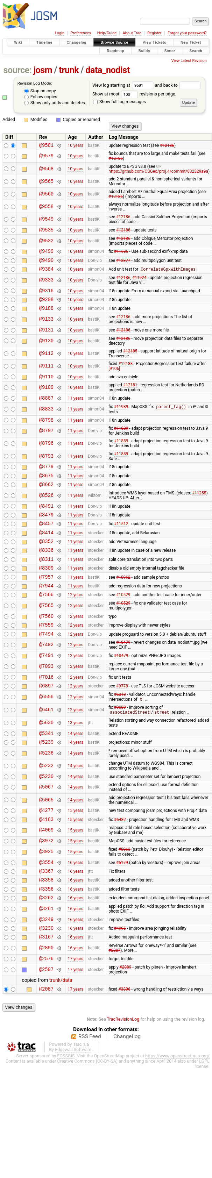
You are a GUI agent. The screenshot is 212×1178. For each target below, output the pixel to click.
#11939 (121, 418)
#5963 (124, 890)
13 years (75, 757)
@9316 (46, 296)
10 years (75, 145)
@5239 (46, 778)
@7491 (46, 687)
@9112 (46, 362)
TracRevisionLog (123, 1070)
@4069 (46, 870)
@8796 (46, 456)
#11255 (199, 509)
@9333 (46, 285)
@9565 (46, 182)
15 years (75, 849)
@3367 (46, 914)
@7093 (46, 698)
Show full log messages (119, 101)
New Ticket (191, 42)
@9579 (46, 157)
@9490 (46, 264)
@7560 (46, 644)
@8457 (46, 542)
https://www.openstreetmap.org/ (177, 1107)
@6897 (46, 719)
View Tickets (154, 42)
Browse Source (114, 42)
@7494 (46, 664)
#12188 (126, 373)
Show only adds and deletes (54, 102)
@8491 (46, 523)
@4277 (46, 848)
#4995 (120, 976)
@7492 (46, 675)
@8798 (46, 432)
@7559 (46, 654)
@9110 (46, 387)
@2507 (46, 1019)
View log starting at (123, 85)
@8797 (46, 444)
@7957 (46, 602)
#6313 (120, 728)
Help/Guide (106, 33)
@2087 (46, 1040)
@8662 (46, 500)
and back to (178, 85)
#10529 (123, 622)
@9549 (46, 220)
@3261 (46, 954)
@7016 (46, 709)
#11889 (121, 441)
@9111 (46, 375)
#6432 (120, 858)
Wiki (18, 42)
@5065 (46, 837)
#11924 (139, 282)
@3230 (46, 976)
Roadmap (115, 50)
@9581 (46, 146)
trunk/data (60, 1030)
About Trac (132, 33)
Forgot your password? (187, 33)
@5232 (46, 802)
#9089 (120, 741)
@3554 (46, 904)
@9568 (46, 169)
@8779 (46, 480)
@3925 (46, 892)
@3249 (46, 966)
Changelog (76, 42)
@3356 (46, 933)
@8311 (46, 582)
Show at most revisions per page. (134, 94)
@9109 (46, 398)
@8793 (46, 469)
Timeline (44, 42)
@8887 (46, 409)
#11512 (121, 542)
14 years (75, 768)
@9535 (46, 231)
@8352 (46, 562)
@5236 (46, 789)
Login (59, 33)
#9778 (122, 719)
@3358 (46, 923)
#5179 (122, 903)
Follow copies (40, 96)
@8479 (46, 532)
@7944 (46, 612)
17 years (75, 1008)
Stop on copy (40, 90)
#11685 (121, 254)
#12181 (130, 395)
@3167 (46, 986)
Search (195, 50)
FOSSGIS (66, 1107)
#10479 (123, 673)
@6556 (46, 731)
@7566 (46, 622)
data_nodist (107, 70)
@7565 (46, 633)
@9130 (46, 350)
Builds (144, 50)
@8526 (46, 511)
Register (154, 33)
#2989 (125, 1017)
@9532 (46, 243)
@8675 (46, 490)
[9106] (114, 378)
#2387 (114, 999)
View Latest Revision (189, 60)
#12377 (123, 264)
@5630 (46, 757)
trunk (69, 70)
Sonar (169, 50)
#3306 (124, 1039)
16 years (75, 903)
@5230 (46, 814)
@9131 (46, 339)
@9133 (46, 327)
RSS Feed (89, 1088)
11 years (75, 409)
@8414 (46, 552)
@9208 (46, 306)
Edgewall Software (73, 1101)
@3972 (46, 881)
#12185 (130, 360)
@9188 (46, 316)
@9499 (46, 254)
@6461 (46, 744)
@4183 (46, 859)
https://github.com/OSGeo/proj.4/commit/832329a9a (158, 170)
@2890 (46, 997)
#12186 (167, 145)
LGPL (204, 1112)
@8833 (46, 420)
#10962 (123, 602)
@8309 (46, 592)
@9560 (46, 195)
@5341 (46, 768)
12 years (75, 622)
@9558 (46, 207)
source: (17, 70)
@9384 (46, 274)
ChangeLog (127, 1088)
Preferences (80, 33)
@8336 (46, 572)
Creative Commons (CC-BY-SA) (87, 1112)
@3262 (46, 943)
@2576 (46, 1008)
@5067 (46, 825)
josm (42, 70)
